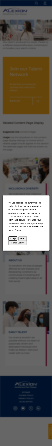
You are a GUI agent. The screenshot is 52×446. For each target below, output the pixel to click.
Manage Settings (17, 243)
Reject (23, 238)
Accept (13, 238)
